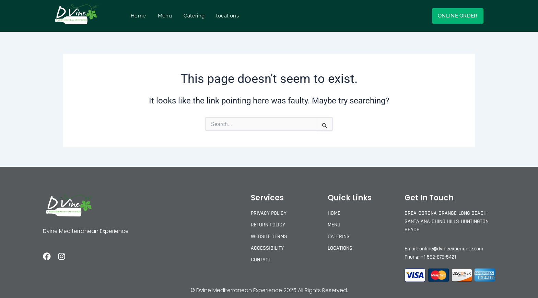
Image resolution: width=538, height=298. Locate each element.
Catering (194, 16)
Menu (165, 16)
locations (227, 16)
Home (138, 16)
